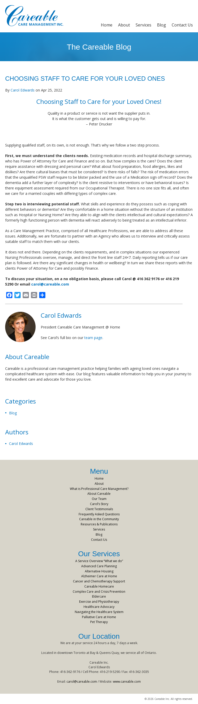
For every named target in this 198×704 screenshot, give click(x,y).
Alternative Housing (99, 571)
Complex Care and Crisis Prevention (99, 591)
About (124, 25)
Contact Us (182, 25)
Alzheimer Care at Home (99, 576)
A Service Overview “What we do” (99, 561)
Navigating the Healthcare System (99, 612)
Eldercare (99, 596)
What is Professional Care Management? (99, 489)
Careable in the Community (99, 519)
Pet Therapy (99, 622)
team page (93, 337)
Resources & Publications (99, 524)
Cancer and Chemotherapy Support (99, 581)
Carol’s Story (99, 504)
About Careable (99, 493)
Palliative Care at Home (99, 617)
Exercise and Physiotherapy (99, 601)
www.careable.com (127, 681)
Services (143, 25)
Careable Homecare (99, 586)
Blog (161, 25)
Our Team (99, 499)
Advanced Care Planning (99, 566)
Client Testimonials (99, 509)
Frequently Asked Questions (99, 514)
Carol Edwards (23, 90)
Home (106, 25)
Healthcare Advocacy (99, 607)
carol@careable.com (50, 284)
